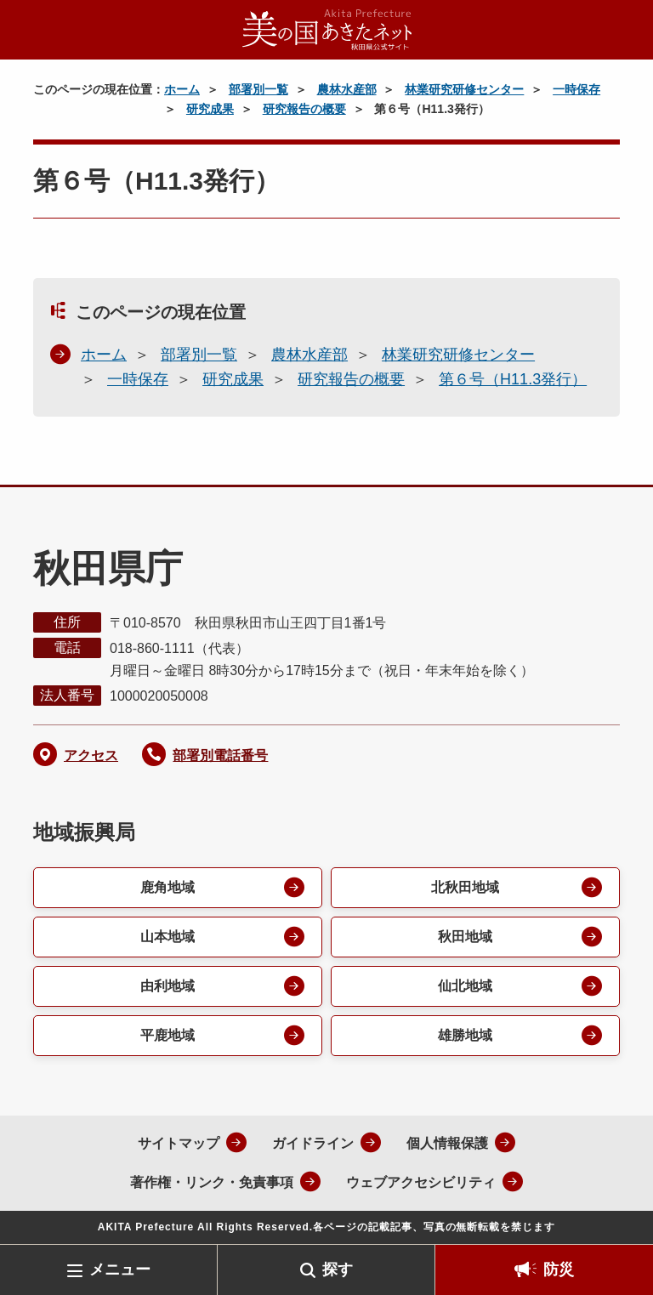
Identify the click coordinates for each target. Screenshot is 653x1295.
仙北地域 (465, 986)
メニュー (119, 1269)
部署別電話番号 (220, 755)
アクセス (91, 755)
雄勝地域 (465, 1035)
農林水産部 (347, 89)
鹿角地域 (167, 887)
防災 (558, 1269)
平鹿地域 (167, 1035)
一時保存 (576, 89)
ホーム (182, 89)
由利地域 (167, 986)
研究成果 (210, 109)
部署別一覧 (258, 89)
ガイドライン (313, 1143)
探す (337, 1269)
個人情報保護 (447, 1143)
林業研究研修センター (464, 89)
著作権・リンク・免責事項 (211, 1182)
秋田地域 (465, 936)
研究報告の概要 (304, 109)
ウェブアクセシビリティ (421, 1182)
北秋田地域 (465, 887)
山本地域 (167, 936)
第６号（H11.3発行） (513, 379)
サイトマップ (178, 1143)
